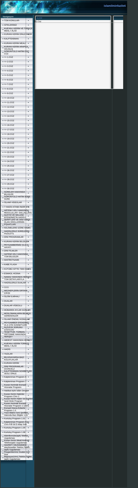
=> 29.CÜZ (9, 184)
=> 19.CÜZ (9, 138)
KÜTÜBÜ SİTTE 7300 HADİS (17, 269)
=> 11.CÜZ (9, 102)
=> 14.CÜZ (9, 116)
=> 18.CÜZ (9, 134)
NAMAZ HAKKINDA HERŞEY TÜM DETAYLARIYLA (17, 278)
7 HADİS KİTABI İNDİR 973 (16, 207)
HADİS (7, 349)
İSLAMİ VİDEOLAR (13, 202)
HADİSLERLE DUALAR (15, 282)
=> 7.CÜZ (8, 84)
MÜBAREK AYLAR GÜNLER (17, 310)
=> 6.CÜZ (8, 80)
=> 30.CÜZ (9, 188)
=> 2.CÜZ (8, 61)
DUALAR (8, 301)
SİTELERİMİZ (10, 25)
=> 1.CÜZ (8, 57)
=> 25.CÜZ (9, 166)
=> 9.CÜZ (8, 93)
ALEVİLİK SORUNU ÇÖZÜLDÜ (13, 328)
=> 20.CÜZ (9, 143)
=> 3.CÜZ (8, 66)
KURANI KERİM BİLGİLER (16, 241)
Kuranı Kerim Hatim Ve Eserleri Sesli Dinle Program (18, 400)
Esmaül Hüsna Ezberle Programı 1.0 (14, 409)
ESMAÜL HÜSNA (12, 273)
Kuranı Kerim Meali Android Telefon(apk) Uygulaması (16, 441)
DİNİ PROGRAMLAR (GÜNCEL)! (13, 367)
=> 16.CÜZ (9, 125)
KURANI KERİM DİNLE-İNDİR (18, 34)
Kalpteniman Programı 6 (15, 377)
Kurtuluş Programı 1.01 (14, 418)
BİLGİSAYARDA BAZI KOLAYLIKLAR (14, 358)
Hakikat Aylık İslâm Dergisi (16, 390)
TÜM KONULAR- (12, 20)
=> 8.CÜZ (8, 89)
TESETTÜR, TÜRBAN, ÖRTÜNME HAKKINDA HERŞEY (15, 334)
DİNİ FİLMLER (11, 250)
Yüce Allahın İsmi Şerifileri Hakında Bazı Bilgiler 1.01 (16, 414)
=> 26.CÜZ (9, 170)
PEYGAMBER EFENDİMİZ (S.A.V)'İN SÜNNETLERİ (16, 323)
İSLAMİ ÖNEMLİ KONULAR (17, 319)
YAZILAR (8, 354)
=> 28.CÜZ (9, 179)
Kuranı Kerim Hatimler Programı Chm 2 (14, 395)
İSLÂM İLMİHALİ (11, 296)
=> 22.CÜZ (9, 152)
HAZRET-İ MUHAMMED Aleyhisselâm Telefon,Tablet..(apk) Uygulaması (17, 447)
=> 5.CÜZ (8, 75)
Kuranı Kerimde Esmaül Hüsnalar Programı (15, 386)
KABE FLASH (10, 264)
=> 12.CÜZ (9, 107)
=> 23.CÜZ (9, 157)
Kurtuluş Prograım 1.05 (14, 427)
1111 (6, 287)
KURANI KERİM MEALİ (15, 43)
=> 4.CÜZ (8, 70)
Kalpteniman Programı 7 (15, 381)
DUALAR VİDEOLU (13, 305)
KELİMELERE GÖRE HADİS (17, 228)
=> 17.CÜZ (9, 129)
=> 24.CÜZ (9, 161)
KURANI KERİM (11, 363)
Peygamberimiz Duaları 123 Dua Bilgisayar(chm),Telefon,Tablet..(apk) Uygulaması (18, 455)
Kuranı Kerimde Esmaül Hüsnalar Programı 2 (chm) (16, 404)
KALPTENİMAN (11, 38)
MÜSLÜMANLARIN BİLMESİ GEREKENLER (17, 314)
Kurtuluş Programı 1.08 (14, 432)
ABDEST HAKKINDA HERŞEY (18, 340)
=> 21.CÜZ (9, 148)
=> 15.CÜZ (9, 120)
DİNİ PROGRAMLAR (13, 237)
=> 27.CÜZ (9, 175)
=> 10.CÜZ (9, 98)
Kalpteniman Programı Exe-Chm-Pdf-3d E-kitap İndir (16, 423)
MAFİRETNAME (11, 260)
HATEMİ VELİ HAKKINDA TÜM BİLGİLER (16, 255)
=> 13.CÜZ (9, 111)
